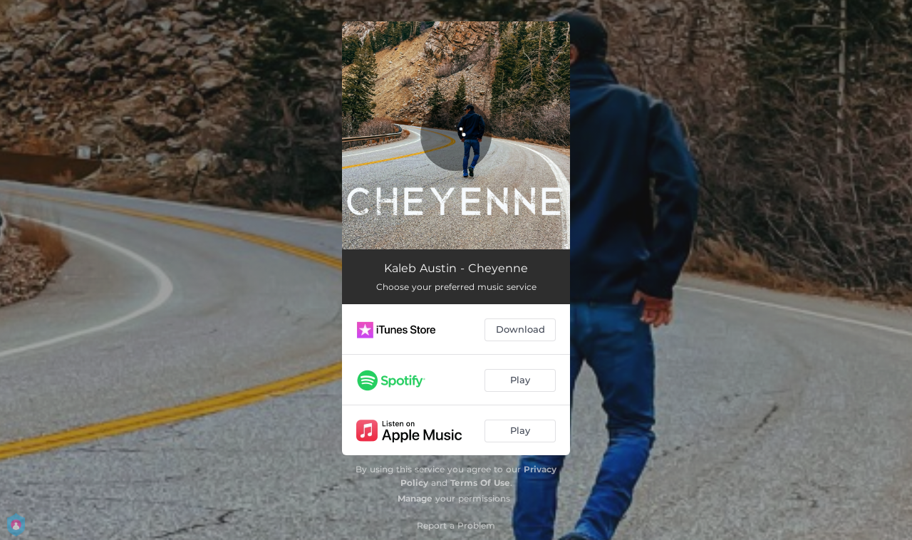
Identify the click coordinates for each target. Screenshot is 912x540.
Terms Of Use (480, 482)
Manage (415, 498)
